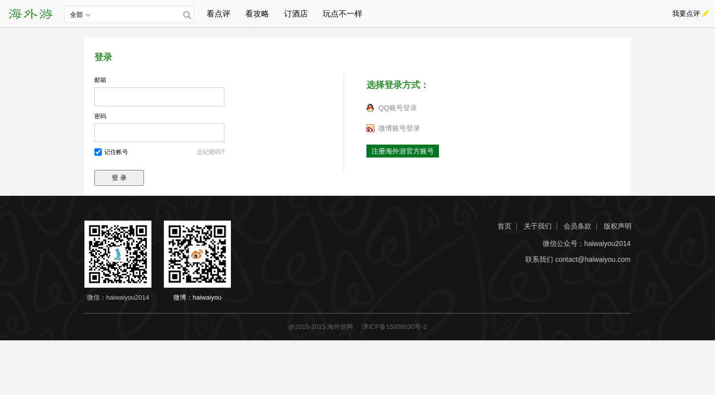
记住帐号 (116, 152)
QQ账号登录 (397, 108)
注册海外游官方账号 (402, 151)
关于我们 (538, 226)
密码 (100, 116)
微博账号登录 (399, 128)
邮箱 (100, 80)
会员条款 (577, 226)
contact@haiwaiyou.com (593, 259)
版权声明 (618, 226)
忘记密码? (210, 152)
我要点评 (686, 13)
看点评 (218, 13)
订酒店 (296, 13)
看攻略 (257, 13)
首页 (504, 226)
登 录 (119, 177)
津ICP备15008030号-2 (394, 326)
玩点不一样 (342, 13)
